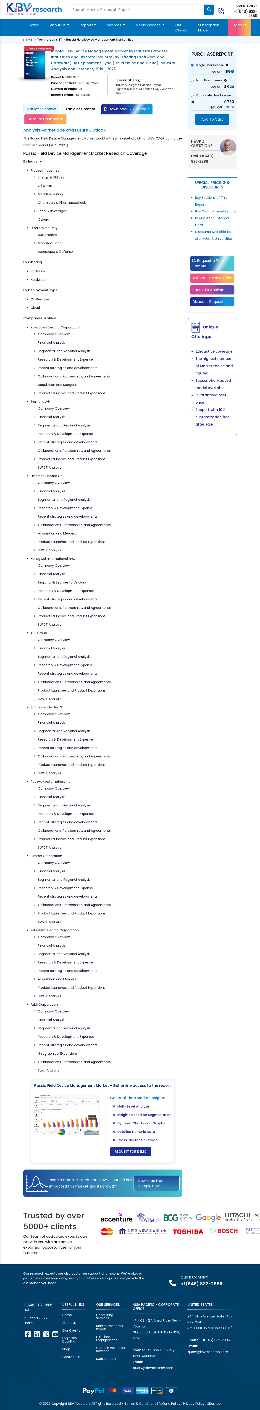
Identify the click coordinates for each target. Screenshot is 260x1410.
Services (114, 25)
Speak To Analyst (207, 289)
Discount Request (208, 301)
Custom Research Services (110, 1349)
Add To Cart (212, 119)
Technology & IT (49, 39)
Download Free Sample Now (150, 1183)
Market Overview (41, 109)
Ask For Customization (212, 278)
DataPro (240, 25)
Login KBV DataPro (69, 1340)
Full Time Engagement (106, 1338)
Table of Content (81, 109)
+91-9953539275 (36, 1318)
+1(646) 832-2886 (245, 13)
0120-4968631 (144, 1356)
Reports (86, 25)
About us (69, 1322)
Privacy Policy (194, 1403)
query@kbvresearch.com (153, 1368)
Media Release (149, 25)
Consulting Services (104, 1316)
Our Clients (181, 28)
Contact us (71, 1356)
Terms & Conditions (140, 1403)
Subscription (106, 1358)
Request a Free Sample (208, 263)
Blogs (66, 1349)
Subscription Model (208, 28)
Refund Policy (169, 1403)
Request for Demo (131, 1151)
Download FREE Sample (127, 109)
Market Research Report (109, 1327)
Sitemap (214, 1403)
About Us (58, 25)
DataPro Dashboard (45, 119)
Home (34, 25)
